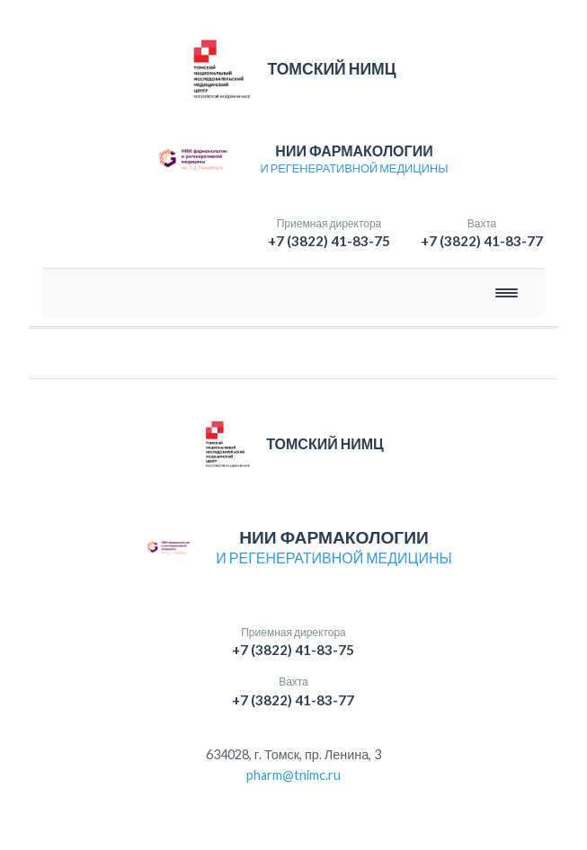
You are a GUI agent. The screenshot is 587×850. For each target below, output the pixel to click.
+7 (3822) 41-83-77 (482, 241)
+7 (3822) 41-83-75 (329, 241)
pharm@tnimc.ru (293, 775)
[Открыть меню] (506, 292)
